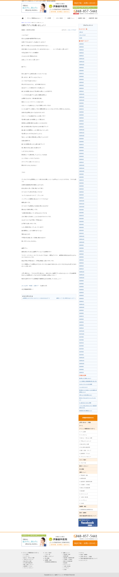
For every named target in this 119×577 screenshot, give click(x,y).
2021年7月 (81, 215)
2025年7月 (81, 73)
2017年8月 (81, 339)
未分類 (80, 37)
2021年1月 (81, 233)
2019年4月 (81, 292)
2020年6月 (81, 254)
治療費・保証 (80, 19)
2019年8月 (81, 283)
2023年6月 (81, 147)
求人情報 (81, 469)
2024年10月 (81, 100)
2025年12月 (81, 58)
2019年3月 (81, 295)
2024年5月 (81, 114)
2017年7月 (81, 342)
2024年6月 (81, 111)
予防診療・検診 (84, 475)
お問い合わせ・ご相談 (85, 422)
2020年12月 (81, 236)
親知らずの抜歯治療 (85, 487)
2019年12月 (81, 271)
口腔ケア (36, 285)
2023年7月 (81, 144)
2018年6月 (81, 319)
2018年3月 (81, 325)
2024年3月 (81, 120)
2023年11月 (81, 132)
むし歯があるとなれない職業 (85, 402)
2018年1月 (81, 328)
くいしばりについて (83, 387)
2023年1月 (81, 162)
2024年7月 (81, 109)
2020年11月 (81, 239)
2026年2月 (81, 52)
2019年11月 (81, 274)
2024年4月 (81, 117)
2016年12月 (81, 357)
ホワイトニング (84, 494)
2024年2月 (81, 123)
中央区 (30, 285)
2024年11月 (81, 97)
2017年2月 (81, 354)
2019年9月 (81, 280)
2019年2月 (81, 298)
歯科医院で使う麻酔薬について (85, 410)
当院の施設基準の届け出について (87, 515)
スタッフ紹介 (59, 19)
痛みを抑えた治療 (84, 444)
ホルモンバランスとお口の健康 (85, 384)
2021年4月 (81, 224)
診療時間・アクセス (85, 453)
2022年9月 (81, 174)
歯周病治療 (83, 478)
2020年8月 (81, 248)
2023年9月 (81, 138)
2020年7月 (81, 251)
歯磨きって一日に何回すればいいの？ (65, 298)
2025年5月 (81, 79)
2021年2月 (81, 230)
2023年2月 (81, 159)
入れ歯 (82, 503)
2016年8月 (81, 369)
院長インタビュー (83, 466)
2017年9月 (81, 336)
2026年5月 (81, 43)
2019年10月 (81, 277)
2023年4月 (81, 153)
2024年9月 (81, 103)
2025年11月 (81, 61)
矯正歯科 (82, 490)
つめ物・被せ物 (84, 497)
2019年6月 (81, 286)
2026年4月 (81, 46)
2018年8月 (81, 313)
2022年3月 (81, 191)
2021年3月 (81, 227)
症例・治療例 (82, 512)
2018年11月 (81, 304)
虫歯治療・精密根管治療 (86, 481)
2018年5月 (81, 322)
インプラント (83, 500)
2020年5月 (81, 256)
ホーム (23, 19)
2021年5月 (81, 221)
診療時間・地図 (91, 19)
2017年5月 (81, 345)
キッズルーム (83, 434)
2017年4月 (81, 348)
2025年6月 (81, 76)
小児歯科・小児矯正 (85, 484)
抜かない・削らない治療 (86, 438)
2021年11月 (81, 203)
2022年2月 (81, 194)
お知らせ (81, 32)
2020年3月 (81, 262)
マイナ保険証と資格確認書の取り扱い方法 (88, 381)
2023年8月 (81, 141)
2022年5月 (81, 185)
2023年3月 (81, 156)
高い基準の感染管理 (85, 447)
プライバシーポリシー (85, 456)
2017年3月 (81, 351)
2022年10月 (81, 171)
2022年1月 (81, 197)
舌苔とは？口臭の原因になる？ (85, 395)
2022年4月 (81, 188)
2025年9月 (81, 67)
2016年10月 (81, 363)
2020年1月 (81, 268)
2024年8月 (81, 106)
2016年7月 (81, 372)
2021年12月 (81, 200)
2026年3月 (81, 49)
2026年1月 (81, 55)
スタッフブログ (72, 30)
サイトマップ (83, 560)
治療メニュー (69, 19)
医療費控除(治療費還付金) (86, 509)
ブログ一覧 (83, 462)
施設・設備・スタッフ (85, 450)
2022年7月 (81, 180)
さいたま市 (25, 285)
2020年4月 (81, 259)
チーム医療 (83, 431)
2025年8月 (81, 70)
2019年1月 (81, 301)
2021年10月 (81, 206)
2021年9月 (81, 209)
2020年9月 (81, 245)
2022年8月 (81, 177)
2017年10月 (81, 333)
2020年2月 (81, 265)
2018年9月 (81, 310)
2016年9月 (81, 366)
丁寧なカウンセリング (85, 441)
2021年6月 (81, 218)
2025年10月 (81, 64)
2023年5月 (81, 150)
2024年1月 (81, 126)
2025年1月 (81, 91)
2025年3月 (81, 85)
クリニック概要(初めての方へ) (33, 19)
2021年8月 (81, 212)
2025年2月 (81, 88)
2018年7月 (81, 316)
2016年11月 (81, 360)
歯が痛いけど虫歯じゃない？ (85, 378)
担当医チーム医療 (48, 19)
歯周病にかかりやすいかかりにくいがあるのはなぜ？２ (36, 298)
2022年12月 (81, 165)
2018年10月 (81, 307)
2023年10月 (81, 135)
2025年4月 (81, 82)
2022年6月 (81, 183)
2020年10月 (81, 242)
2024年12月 (81, 94)
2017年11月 (81, 330)
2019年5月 (81, 289)
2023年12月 (81, 129)
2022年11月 (81, 168)
